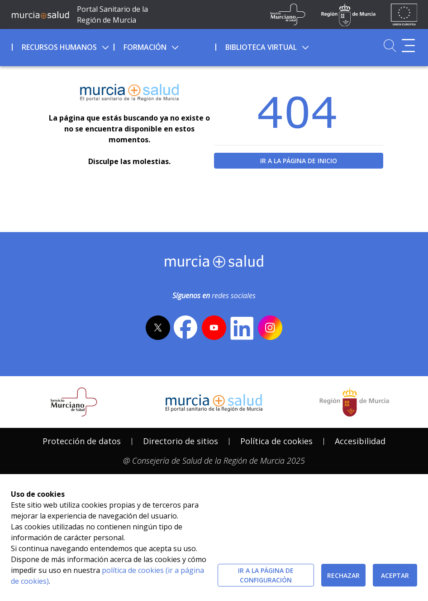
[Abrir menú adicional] (408, 45)
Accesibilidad (360, 441)
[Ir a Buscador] (389, 45)
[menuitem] (62, 45)
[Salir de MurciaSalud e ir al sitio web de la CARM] (354, 402)
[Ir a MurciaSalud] (40, 14)
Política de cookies (276, 441)
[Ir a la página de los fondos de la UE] (404, 14)
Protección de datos (82, 441)
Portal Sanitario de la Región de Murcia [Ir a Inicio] (112, 14)
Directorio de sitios (180, 441)
